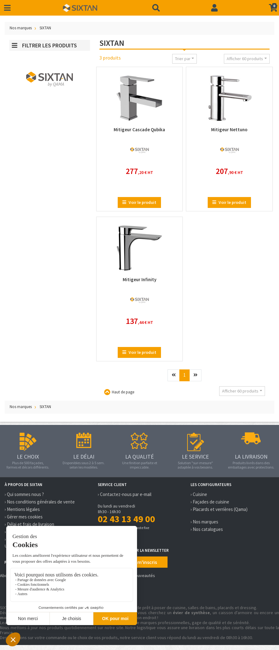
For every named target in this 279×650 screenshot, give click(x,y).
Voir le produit (139, 202)
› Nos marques (204, 522)
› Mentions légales (22, 509)
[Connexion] (214, 7)
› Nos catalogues (207, 529)
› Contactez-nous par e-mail (124, 494)
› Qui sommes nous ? (24, 494)
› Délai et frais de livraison (29, 524)
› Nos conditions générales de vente (40, 502)
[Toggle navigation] (7, 8)
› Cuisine (199, 494)
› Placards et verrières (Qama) (219, 509)
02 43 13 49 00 (126, 519)
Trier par (183, 58)
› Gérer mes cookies (24, 517)
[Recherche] (156, 7)
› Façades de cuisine (210, 502)
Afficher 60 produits (245, 58)
